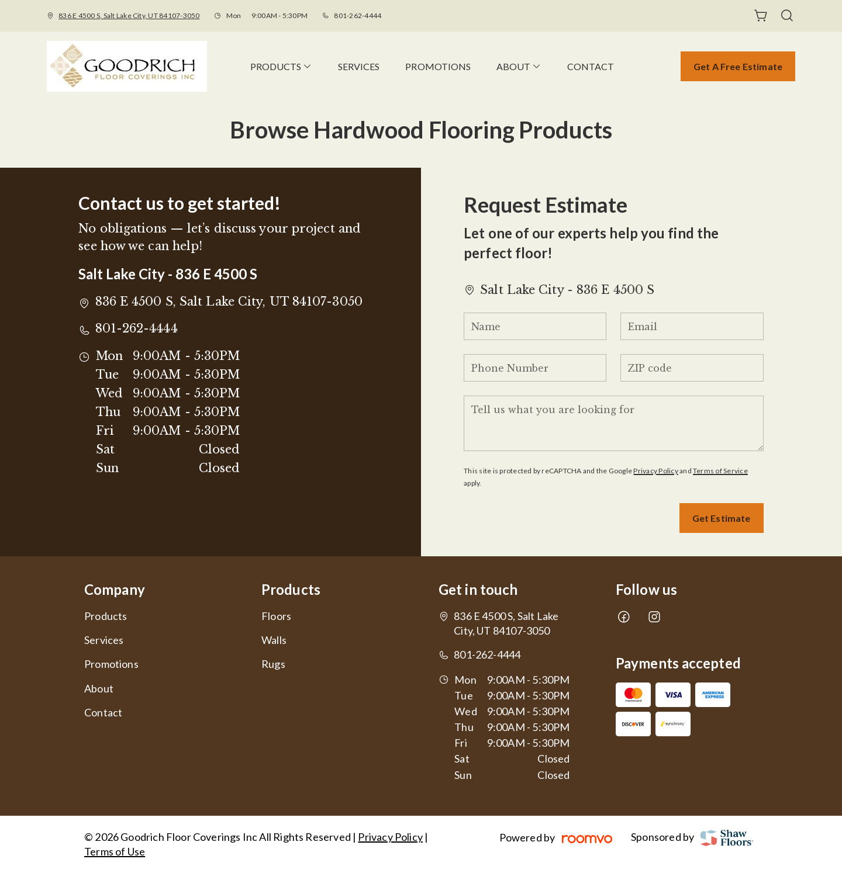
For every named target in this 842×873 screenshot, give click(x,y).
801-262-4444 (357, 15)
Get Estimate (721, 518)
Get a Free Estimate (737, 66)
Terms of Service (720, 470)
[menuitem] (281, 66)
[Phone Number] (535, 368)
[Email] (691, 326)
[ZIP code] (691, 368)
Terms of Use (114, 851)
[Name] (535, 326)
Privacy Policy (655, 470)
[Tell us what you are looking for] (613, 423)
